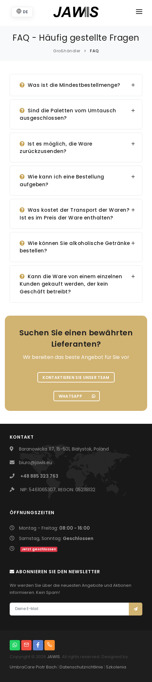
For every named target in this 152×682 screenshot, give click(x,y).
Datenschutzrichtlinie (81, 667)
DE (22, 11)
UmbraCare (22, 667)
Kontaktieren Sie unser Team (76, 377)
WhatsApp (77, 396)
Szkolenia (116, 667)
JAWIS (53, 657)
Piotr (40, 667)
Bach (51, 667)
